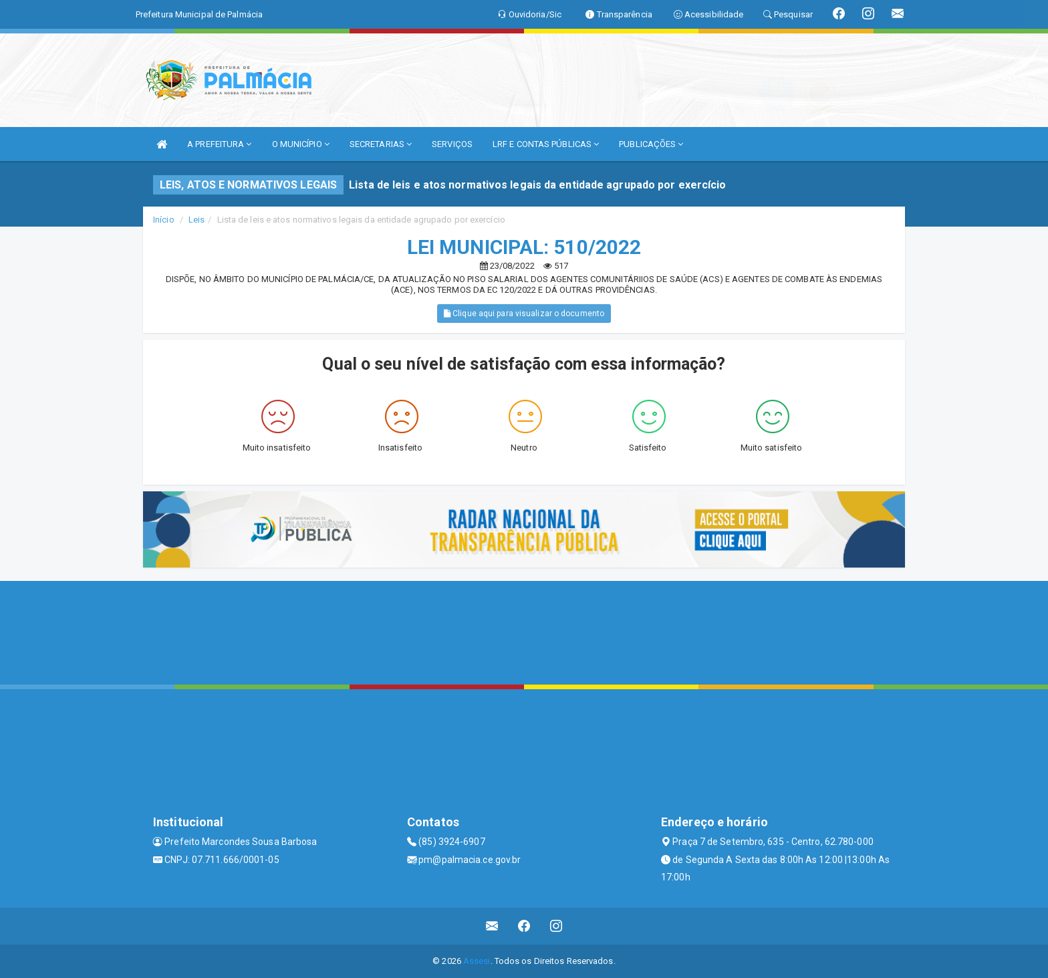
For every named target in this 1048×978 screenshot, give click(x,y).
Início (163, 220)
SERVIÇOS (452, 144)
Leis (196, 220)
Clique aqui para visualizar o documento (524, 313)
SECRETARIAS (381, 144)
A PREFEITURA (219, 144)
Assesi (477, 961)
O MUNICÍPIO (301, 144)
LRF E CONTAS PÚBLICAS (546, 144)
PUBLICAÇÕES (651, 144)
